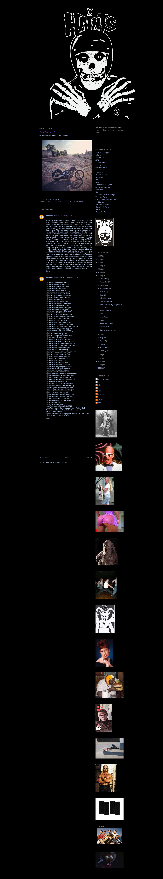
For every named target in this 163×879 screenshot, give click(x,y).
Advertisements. (105, 298)
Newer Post (43, 458)
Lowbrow (99, 165)
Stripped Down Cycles (104, 185)
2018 (100, 262)
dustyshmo (100, 394)
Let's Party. (104, 317)
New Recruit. (104, 327)
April (102, 341)
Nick (97, 388)
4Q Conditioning (101, 167)
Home (66, 458)
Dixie (97, 182)
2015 (100, 272)
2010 (100, 365)
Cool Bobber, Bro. (106, 301)
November (104, 282)
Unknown (49, 216)
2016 (100, 269)
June (102, 334)
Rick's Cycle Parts (102, 207)
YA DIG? (99, 391)
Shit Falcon (100, 157)
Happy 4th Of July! (106, 323)
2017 (100, 266)
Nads (97, 192)
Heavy (98, 209)
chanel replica (76, 266)
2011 (100, 361)
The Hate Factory (102, 197)
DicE (97, 180)
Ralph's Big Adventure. (108, 330)
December (104, 279)
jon (97, 397)
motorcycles (77, 201)
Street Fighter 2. (105, 310)
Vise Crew (99, 190)
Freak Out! (99, 172)
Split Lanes (100, 202)
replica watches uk (66, 232)
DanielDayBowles (102, 379)
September (104, 288)
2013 (100, 355)
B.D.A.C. (99, 155)
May (102, 338)
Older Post (88, 458)
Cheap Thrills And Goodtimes (106, 200)
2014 (100, 276)
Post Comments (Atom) (58, 462)
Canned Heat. (105, 320)
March (102, 344)
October (103, 285)
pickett (98, 403)
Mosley (98, 385)
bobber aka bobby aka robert (58, 201)
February (103, 347)
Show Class (100, 177)
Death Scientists (101, 175)
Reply (48, 271)
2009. (102, 314)
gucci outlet (66, 253)
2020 (100, 256)
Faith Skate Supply (102, 152)
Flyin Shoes (100, 170)
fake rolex (73, 239)
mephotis (99, 400)
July (102, 295)
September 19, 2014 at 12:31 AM (66, 278)
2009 (100, 368)
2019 (100, 259)
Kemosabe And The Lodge (105, 195)
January (103, 351)
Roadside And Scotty (103, 204)
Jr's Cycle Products (103, 187)
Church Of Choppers (103, 212)
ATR (97, 160)
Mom (98, 382)
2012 (100, 358)
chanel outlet (51, 224)
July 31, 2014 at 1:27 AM (63, 216)
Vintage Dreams (101, 162)
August (103, 292)
